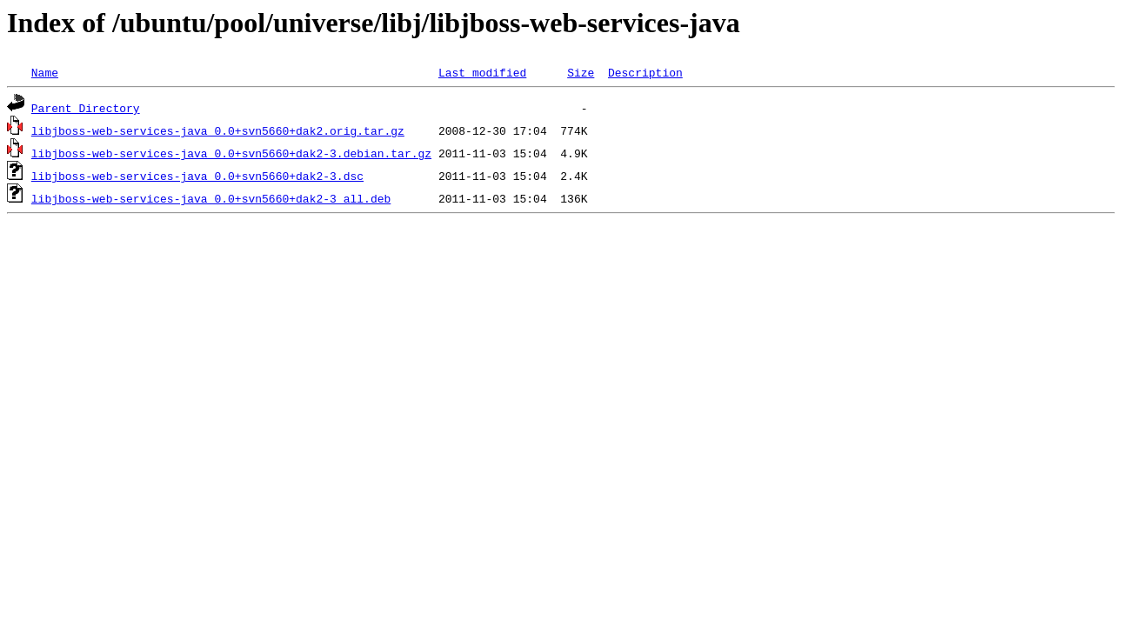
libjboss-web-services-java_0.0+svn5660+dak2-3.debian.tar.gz (231, 153)
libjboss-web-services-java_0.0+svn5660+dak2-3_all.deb (211, 198)
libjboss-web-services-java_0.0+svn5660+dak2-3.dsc (197, 175)
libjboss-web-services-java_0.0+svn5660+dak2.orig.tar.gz (217, 130)
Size (580, 72)
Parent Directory (85, 108)
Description (645, 72)
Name (44, 72)
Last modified (482, 72)
